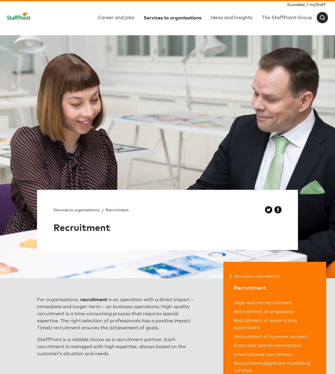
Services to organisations (76, 209)
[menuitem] (296, 4)
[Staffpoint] (18, 17)
